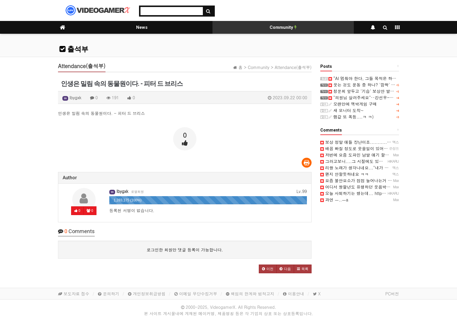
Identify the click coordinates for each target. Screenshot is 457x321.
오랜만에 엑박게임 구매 (352, 104)
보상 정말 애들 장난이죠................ (357, 142)
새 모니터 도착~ (346, 110)
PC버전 (392, 294)
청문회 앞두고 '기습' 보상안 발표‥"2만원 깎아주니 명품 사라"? (389, 91)
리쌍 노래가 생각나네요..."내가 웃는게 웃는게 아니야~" (374, 168)
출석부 (73, 49)
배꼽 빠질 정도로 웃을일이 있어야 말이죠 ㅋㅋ (365, 148)
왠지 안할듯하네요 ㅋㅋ (344, 174)
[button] (268, 269)
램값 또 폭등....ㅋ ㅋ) (351, 117)
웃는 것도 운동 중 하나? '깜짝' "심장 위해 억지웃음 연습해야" (388, 85)
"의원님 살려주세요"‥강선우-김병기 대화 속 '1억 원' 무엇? (386, 97)
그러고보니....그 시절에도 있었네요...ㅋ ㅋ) (363, 161)
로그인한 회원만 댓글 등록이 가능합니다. (185, 250)
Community (283, 27)
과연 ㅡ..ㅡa (334, 200)
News (141, 27)
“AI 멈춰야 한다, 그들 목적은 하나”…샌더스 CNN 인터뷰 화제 (388, 78)
